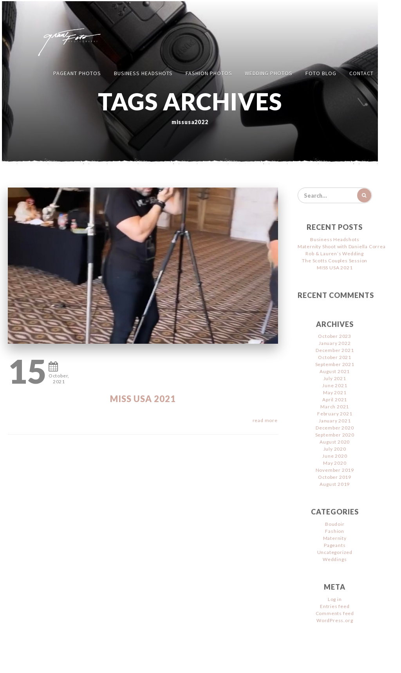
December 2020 (335, 428)
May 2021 (334, 392)
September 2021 (334, 364)
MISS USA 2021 (143, 398)
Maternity (335, 538)
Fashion (334, 531)
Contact (361, 73)
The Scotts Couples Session (334, 260)
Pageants (334, 545)
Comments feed (335, 613)
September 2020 (334, 435)
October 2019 (334, 477)
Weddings (335, 559)
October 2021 (334, 357)
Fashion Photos (209, 73)
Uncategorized (334, 552)
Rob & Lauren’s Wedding (334, 253)
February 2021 (334, 414)
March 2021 (334, 407)
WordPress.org (334, 620)
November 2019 (335, 470)
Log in (335, 599)
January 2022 (335, 343)
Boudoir (335, 524)
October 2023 (334, 336)
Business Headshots (143, 73)
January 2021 (335, 421)
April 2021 (334, 399)
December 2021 (335, 350)
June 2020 (334, 456)
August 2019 (335, 484)
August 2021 (335, 371)
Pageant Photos (77, 73)
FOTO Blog (320, 73)
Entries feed (335, 606)
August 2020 (335, 442)
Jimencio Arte (272, 661)
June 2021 (334, 385)
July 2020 (334, 449)
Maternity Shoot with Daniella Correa (342, 246)
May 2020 (334, 463)
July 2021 (334, 378)
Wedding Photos (269, 73)
